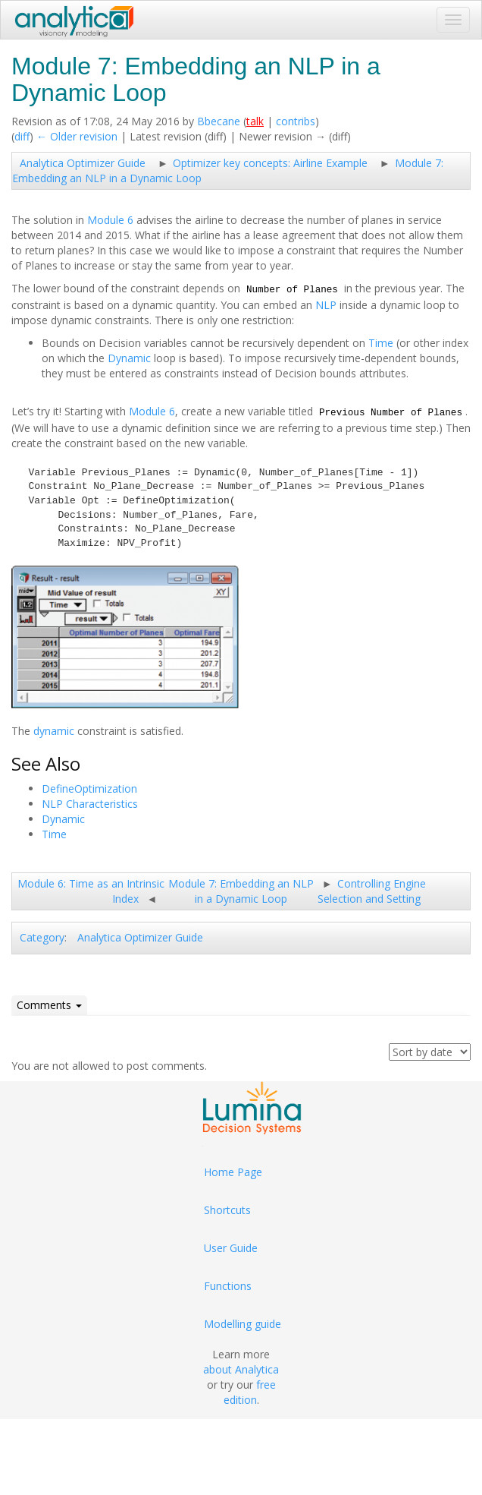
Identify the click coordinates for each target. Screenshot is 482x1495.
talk (255, 121)
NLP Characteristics (90, 803)
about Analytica (241, 1369)
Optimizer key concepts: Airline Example (270, 163)
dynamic (53, 731)
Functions (228, 1286)
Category (42, 937)
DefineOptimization (89, 788)
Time (380, 343)
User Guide (231, 1248)
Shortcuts (227, 1210)
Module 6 (110, 220)
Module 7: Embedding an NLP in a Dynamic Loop (241, 891)
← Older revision (76, 136)
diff (22, 136)
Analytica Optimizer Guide (83, 163)
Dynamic (129, 358)
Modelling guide (242, 1324)
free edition (250, 1392)
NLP (325, 305)
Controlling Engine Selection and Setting (372, 891)
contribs (295, 121)
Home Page (233, 1172)
